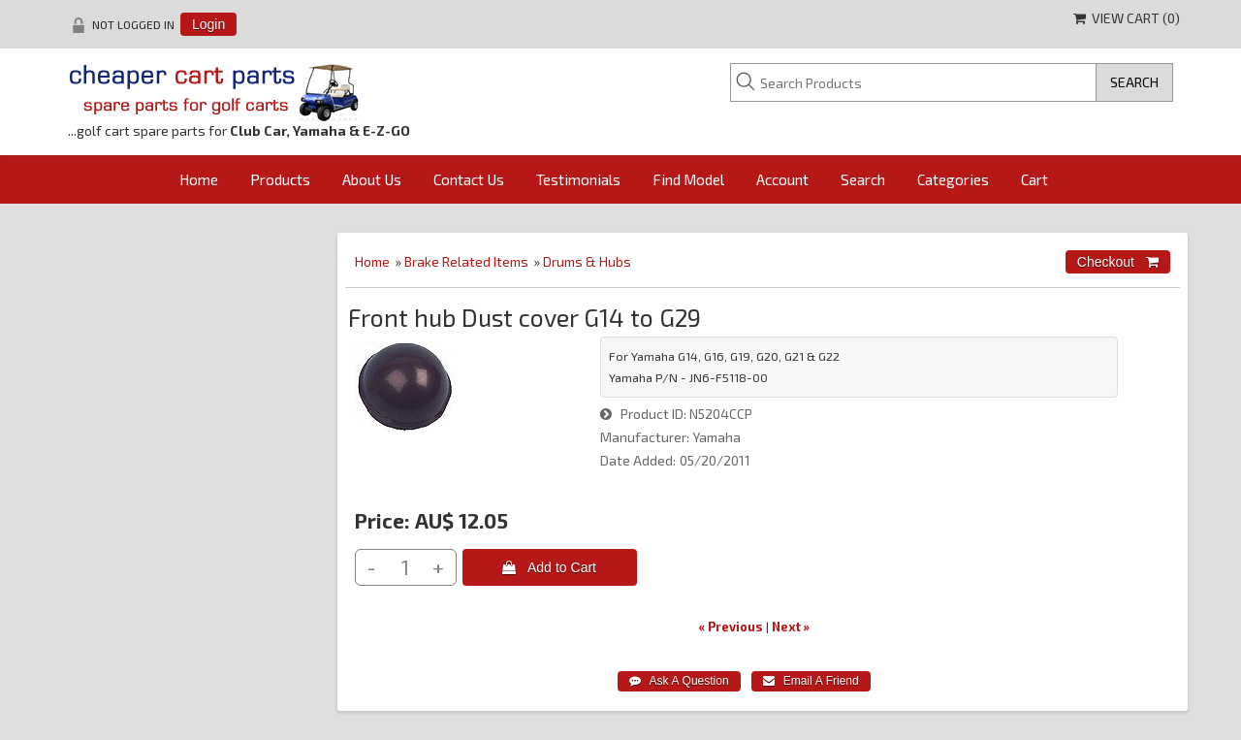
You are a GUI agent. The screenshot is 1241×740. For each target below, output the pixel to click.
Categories (953, 179)
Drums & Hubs (587, 261)
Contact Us (468, 179)
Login (208, 24)
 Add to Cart (549, 567)
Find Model (688, 179)
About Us (371, 179)
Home (198, 179)
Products (280, 179)
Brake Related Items (466, 261)
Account (782, 179)
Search (863, 179)
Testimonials (578, 179)
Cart (1034, 179)
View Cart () (1126, 18)
